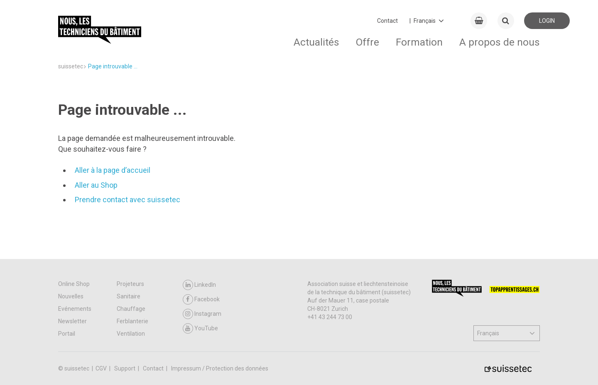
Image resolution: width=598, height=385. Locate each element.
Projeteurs (130, 284)
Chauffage (131, 308)
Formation (419, 42)
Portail (66, 333)
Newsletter (72, 321)
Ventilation (131, 333)
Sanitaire (128, 296)
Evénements (74, 308)
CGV (102, 368)
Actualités (316, 42)
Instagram (202, 314)
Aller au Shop (96, 185)
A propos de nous (499, 42)
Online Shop (74, 284)
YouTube (200, 328)
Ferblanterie (132, 321)
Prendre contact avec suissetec (127, 199)
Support (125, 368)
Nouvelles (70, 296)
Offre (367, 42)
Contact (387, 20)
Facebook (201, 299)
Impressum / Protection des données (219, 368)
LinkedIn (199, 285)
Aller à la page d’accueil (112, 170)
